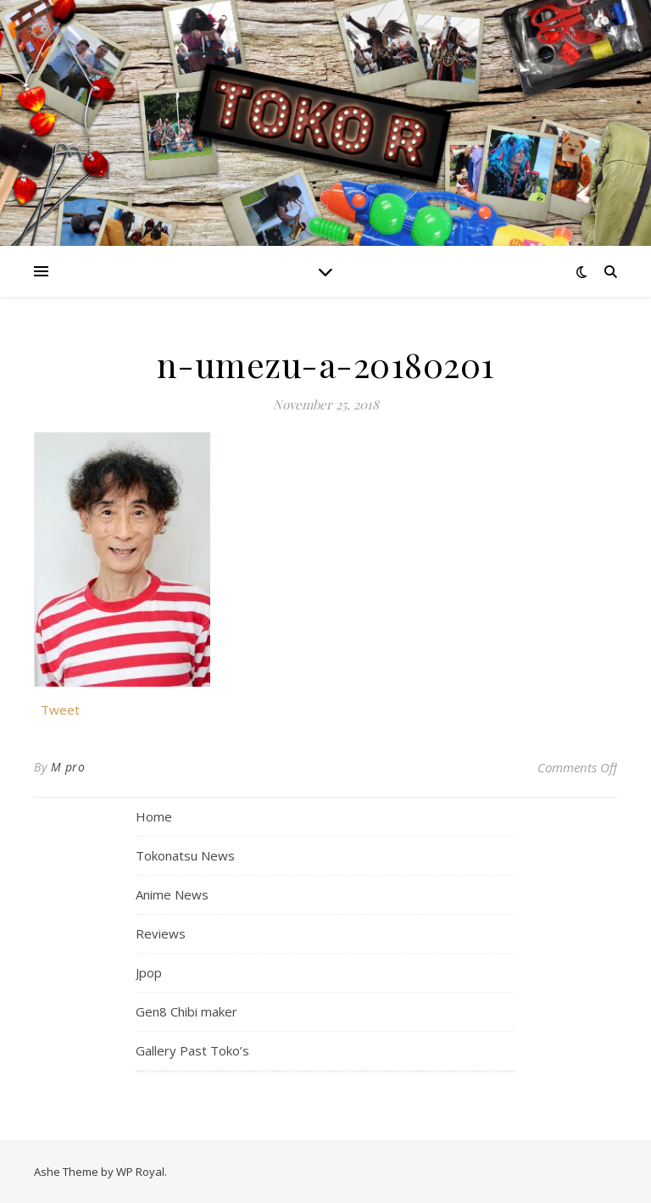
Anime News (172, 894)
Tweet (60, 708)
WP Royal (140, 1171)
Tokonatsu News (185, 855)
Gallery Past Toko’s (192, 1050)
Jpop (149, 972)
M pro (68, 767)
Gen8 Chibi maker (186, 1011)
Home (154, 816)
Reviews (161, 933)
